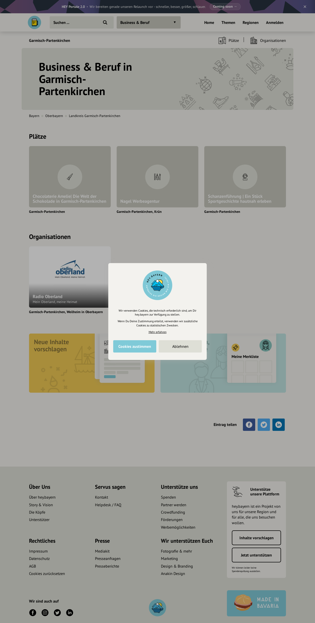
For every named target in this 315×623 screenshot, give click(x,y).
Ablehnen (180, 346)
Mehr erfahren (158, 332)
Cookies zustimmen (134, 346)
